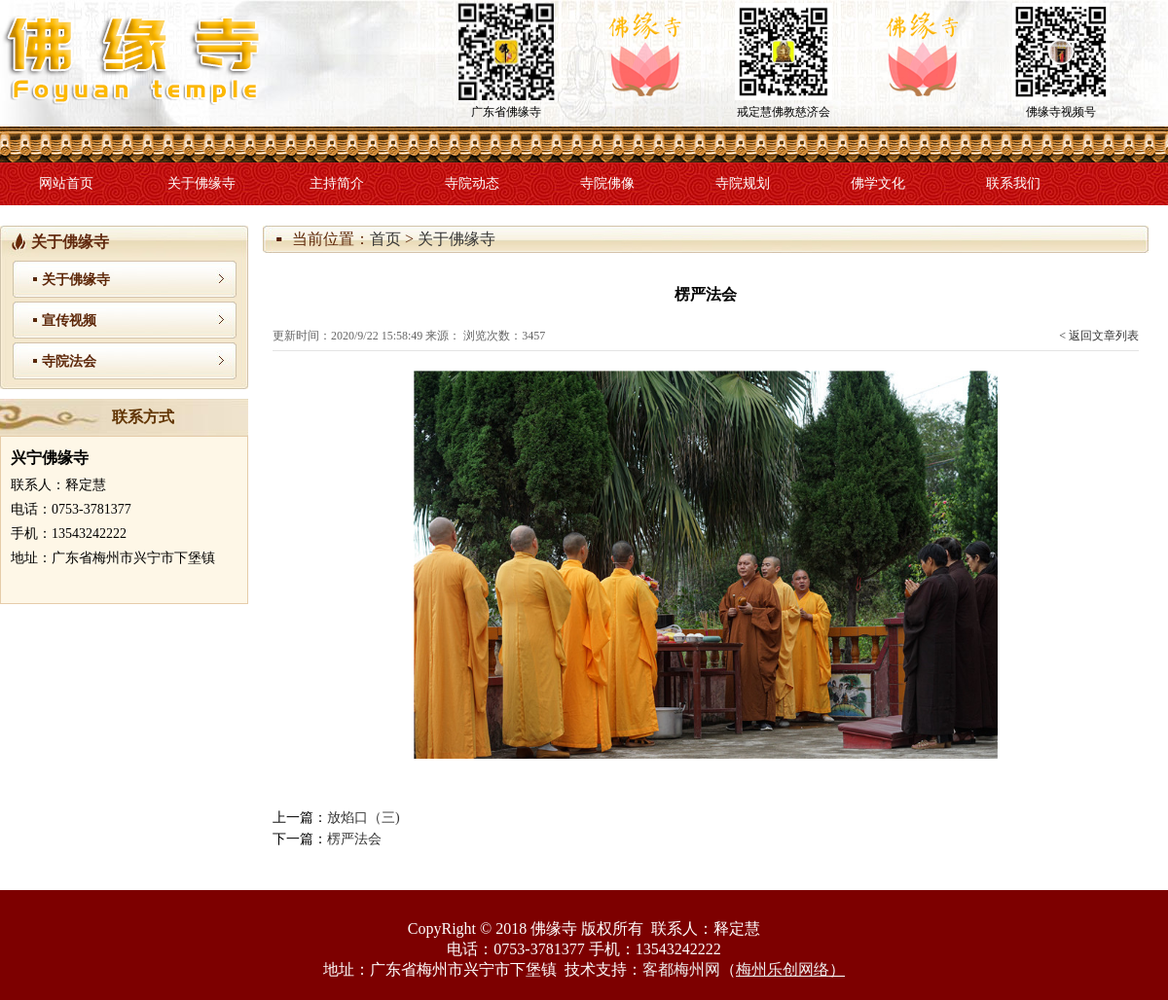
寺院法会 (69, 361)
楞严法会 (354, 839)
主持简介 (337, 183)
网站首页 (66, 183)
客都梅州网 (681, 969)
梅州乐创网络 (782, 969)
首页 (385, 239)
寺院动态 (472, 183)
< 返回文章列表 (1099, 335)
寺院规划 (742, 183)
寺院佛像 (607, 183)
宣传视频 (69, 320)
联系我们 (1013, 183)
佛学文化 (878, 183)
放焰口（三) (363, 817)
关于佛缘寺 (201, 183)
